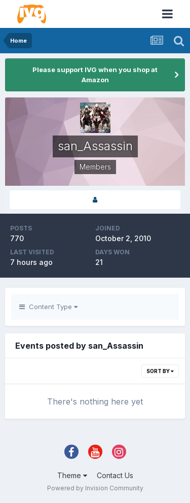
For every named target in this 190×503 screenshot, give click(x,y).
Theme (72, 475)
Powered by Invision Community (95, 488)
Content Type (48, 307)
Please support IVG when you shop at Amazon (95, 74)
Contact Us (115, 475)
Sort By (160, 371)
